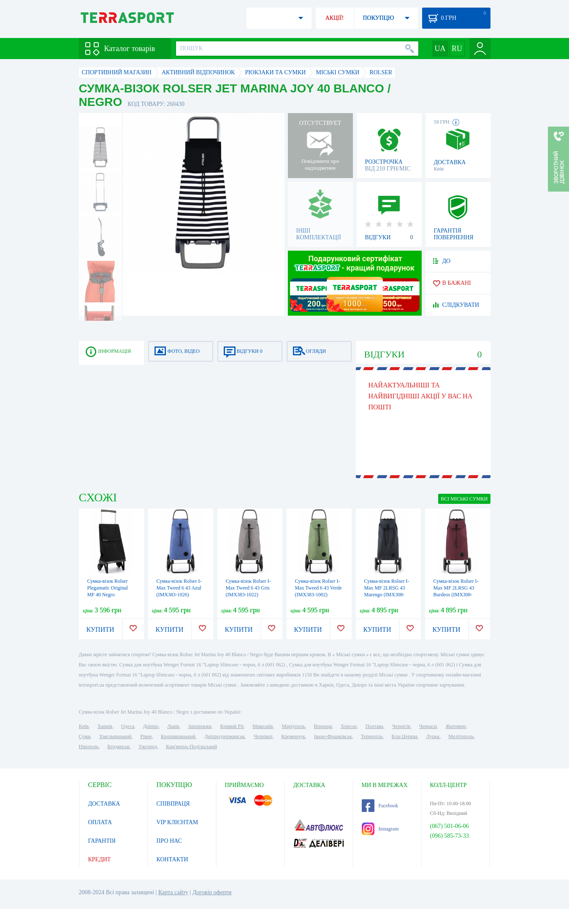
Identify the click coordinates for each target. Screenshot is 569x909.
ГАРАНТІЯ (102, 841)
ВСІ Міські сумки (464, 499)
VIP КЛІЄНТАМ (177, 822)
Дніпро (150, 726)
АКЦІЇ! (334, 18)
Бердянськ (118, 746)
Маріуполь (293, 726)
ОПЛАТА (100, 822)
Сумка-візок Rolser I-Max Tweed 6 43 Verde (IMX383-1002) (318, 588)
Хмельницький (115, 736)
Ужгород (147, 746)
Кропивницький (178, 736)
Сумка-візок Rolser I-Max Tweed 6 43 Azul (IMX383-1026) (179, 588)
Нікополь (89, 746)
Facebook (380, 805)
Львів (173, 726)
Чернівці (263, 736)
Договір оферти (212, 892)
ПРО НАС (169, 841)
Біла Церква (404, 736)
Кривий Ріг (232, 726)
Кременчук (293, 736)
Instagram (380, 828)
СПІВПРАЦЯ (173, 804)
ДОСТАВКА (104, 804)
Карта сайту (173, 892)
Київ (84, 726)
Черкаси (428, 726)
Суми (85, 736)
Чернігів (401, 726)
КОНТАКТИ (172, 859)
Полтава (374, 726)
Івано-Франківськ (333, 736)
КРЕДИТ (99, 859)
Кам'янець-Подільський (191, 746)
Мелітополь (461, 736)
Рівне (146, 736)
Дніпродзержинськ (224, 736)
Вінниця (323, 726)
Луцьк (433, 736)
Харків (105, 726)
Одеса (127, 726)
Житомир (456, 726)
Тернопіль (372, 736)
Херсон (349, 726)
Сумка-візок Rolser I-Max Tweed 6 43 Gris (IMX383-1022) (248, 588)
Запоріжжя (199, 726)
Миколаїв (262, 726)
